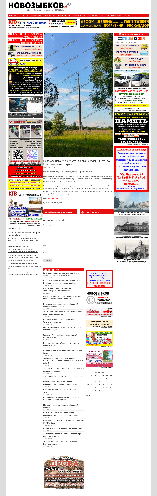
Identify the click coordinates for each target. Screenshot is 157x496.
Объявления (36, 16)
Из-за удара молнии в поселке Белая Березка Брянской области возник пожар (58, 212)
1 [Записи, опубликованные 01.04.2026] (95, 378)
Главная (12, 16)
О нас (127, 16)
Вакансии (23, 16)
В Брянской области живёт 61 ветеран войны (62, 428)
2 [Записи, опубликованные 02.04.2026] (99, 378)
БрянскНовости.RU (96, 16)
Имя (45, 245)
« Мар (88, 395)
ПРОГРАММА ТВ (79, 16)
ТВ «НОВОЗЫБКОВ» (114, 16)
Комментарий (48, 225)
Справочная (50, 16)
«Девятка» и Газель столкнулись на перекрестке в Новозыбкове (93, 212)
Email (45, 253)
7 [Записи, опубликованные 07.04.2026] (91, 381)
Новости (53, 203)
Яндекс (59, 203)
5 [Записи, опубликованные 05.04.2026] (110, 378)
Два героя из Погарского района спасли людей (63, 376)
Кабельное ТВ (64, 16)
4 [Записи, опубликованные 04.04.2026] (106, 378)
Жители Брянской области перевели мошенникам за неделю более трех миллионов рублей (63, 360)
